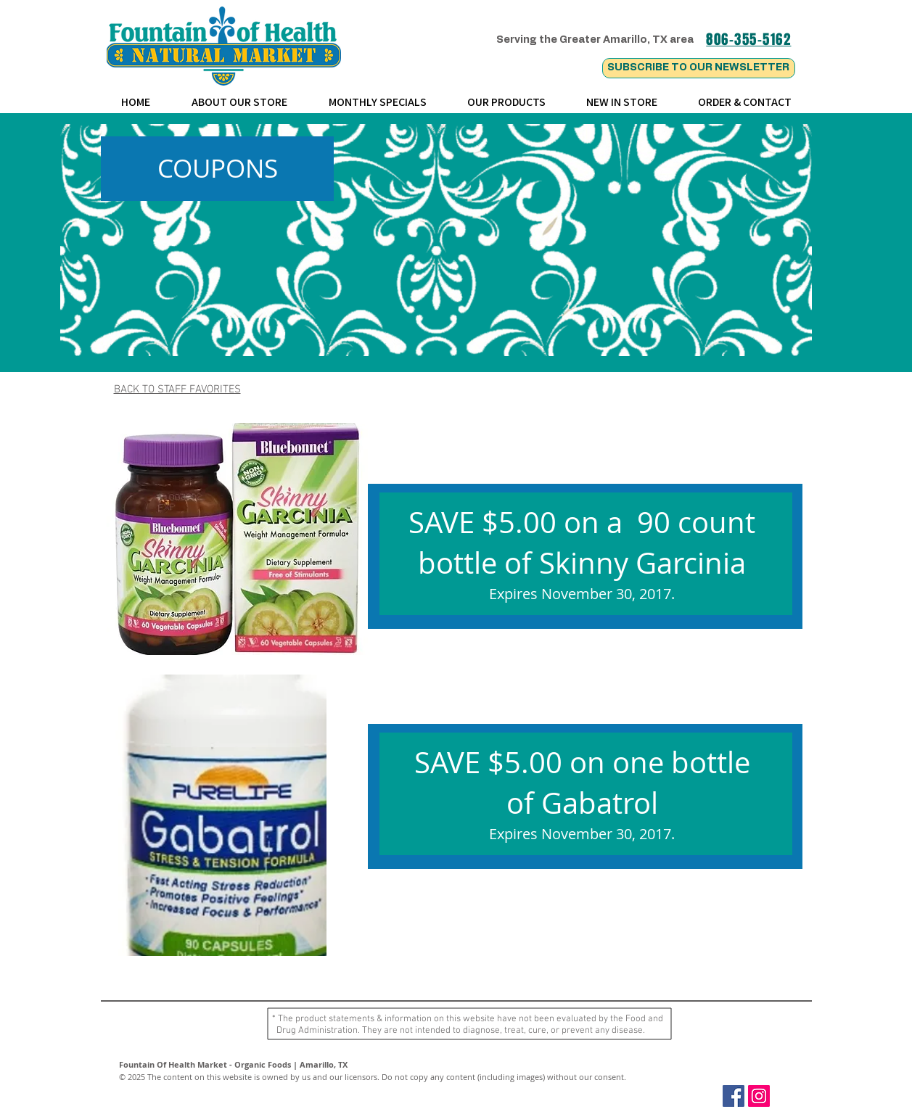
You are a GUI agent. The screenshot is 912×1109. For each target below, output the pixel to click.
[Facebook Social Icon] (733, 1096)
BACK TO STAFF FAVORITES (177, 389)
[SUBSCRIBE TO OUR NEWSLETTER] (698, 68)
